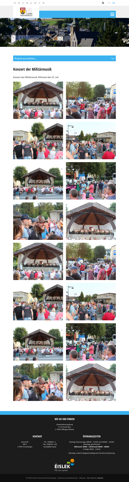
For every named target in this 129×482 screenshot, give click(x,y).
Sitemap (82, 478)
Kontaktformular (50, 447)
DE (113, 3)
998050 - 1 (52, 442)
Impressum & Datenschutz (68, 478)
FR (108, 3)
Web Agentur (92, 478)
